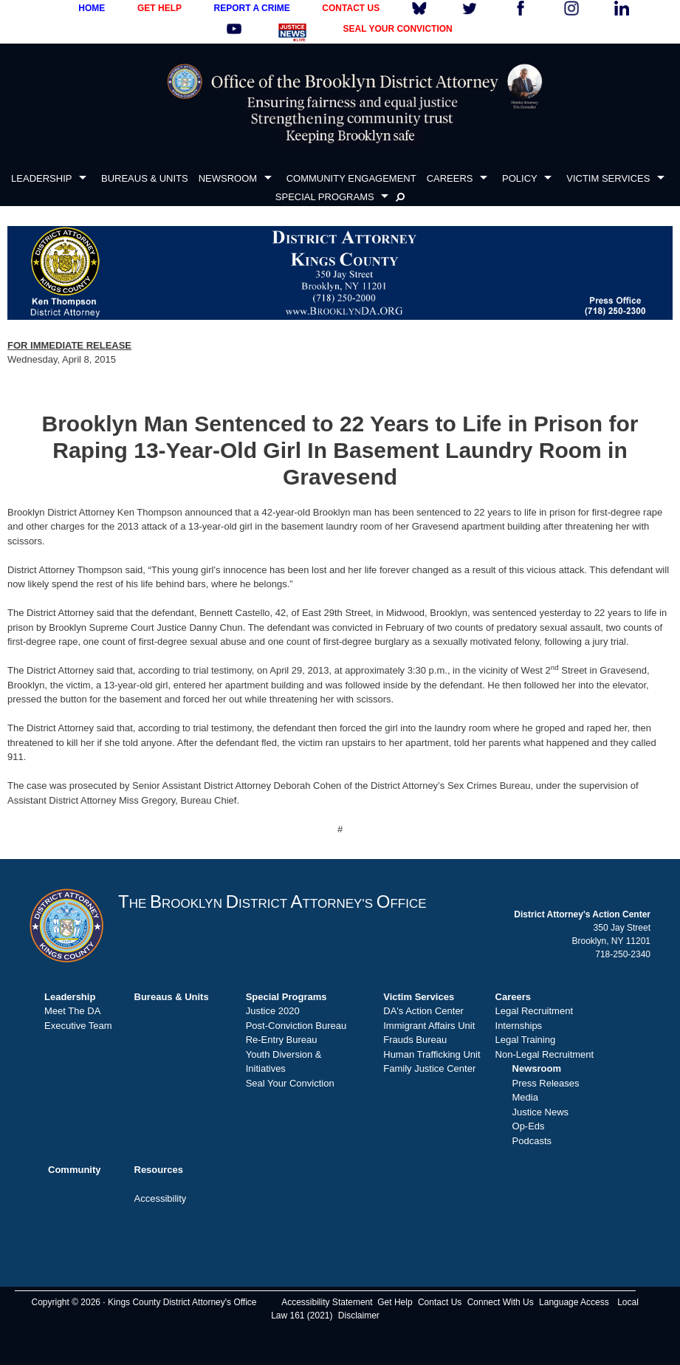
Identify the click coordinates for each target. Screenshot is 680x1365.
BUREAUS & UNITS (144, 178)
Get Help (394, 1302)
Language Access (574, 1302)
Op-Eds (528, 1126)
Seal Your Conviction (290, 1083)
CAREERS (450, 178)
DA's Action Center (423, 1010)
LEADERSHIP (41, 178)
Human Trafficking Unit (431, 1054)
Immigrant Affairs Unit (429, 1025)
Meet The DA (72, 1010)
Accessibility (160, 1198)
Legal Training (525, 1039)
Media (525, 1097)
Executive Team (78, 1025)
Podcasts (532, 1140)
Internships (519, 1025)
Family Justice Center (429, 1068)
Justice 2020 (273, 1010)
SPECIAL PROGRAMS (324, 196)
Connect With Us (500, 1302)
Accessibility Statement (326, 1302)
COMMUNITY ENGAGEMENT (351, 178)
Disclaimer (359, 1315)
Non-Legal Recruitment (544, 1054)
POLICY (520, 178)
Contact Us (439, 1302)
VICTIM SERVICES (608, 178)
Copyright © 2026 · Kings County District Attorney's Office (143, 1302)
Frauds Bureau (415, 1039)
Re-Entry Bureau (281, 1039)
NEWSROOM (228, 178)
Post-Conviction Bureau (296, 1025)
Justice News (540, 1112)
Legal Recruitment (534, 1010)
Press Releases (546, 1083)
